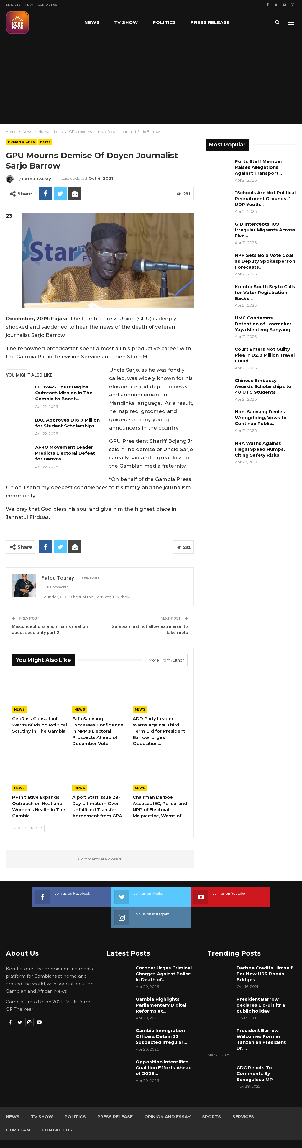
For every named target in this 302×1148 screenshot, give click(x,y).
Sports (211, 1096)
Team (29, 4)
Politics (164, 22)
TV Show (126, 22)
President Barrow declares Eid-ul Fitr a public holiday (261, 984)
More (251, 22)
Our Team (18, 1109)
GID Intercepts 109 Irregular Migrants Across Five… (265, 230)
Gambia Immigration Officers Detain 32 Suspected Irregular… (161, 1015)
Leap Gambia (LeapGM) (271, 1132)
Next (36, 828)
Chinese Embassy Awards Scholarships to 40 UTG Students (263, 386)
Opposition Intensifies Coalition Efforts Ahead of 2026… (164, 1047)
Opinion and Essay (167, 1096)
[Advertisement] (151, 79)
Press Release (210, 22)
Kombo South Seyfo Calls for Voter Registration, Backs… (265, 292)
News (91, 22)
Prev (20, 828)
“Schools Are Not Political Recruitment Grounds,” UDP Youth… (265, 198)
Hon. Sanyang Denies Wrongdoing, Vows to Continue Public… (261, 417)
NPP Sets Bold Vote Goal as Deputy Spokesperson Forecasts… (265, 261)
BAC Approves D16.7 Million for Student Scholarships (67, 423)
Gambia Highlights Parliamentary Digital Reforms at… (161, 984)
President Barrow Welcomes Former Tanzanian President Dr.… (261, 1018)
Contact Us (47, 4)
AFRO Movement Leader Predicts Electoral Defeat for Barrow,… (65, 453)
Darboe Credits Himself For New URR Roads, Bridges (265, 953)
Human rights (21, 142)
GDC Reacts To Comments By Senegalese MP (255, 1053)
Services (13, 4)
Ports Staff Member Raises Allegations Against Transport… (259, 167)
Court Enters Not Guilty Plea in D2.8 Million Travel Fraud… (265, 355)
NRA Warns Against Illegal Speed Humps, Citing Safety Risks (260, 449)
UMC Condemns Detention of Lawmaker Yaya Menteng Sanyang (263, 323)
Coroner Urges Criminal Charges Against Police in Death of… (164, 953)
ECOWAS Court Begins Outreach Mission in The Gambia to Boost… (63, 392)
